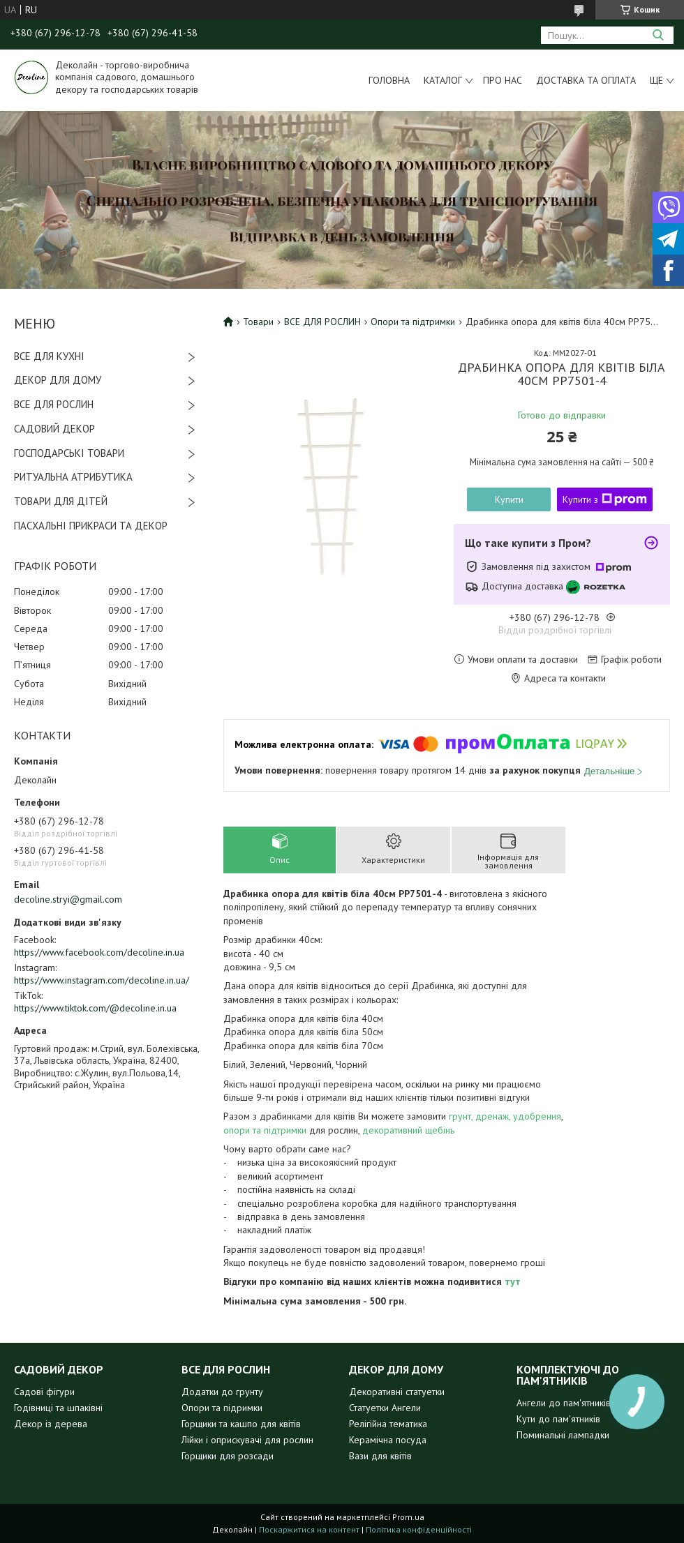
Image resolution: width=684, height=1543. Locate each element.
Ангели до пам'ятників (563, 1403)
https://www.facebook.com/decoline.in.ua (99, 952)
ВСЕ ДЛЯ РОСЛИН (54, 404)
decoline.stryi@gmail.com (68, 899)
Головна (389, 80)
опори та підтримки (264, 1130)
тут (513, 1281)
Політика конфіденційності (419, 1529)
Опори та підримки (221, 1407)
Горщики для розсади (227, 1456)
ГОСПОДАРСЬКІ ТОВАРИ (69, 453)
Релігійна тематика (388, 1423)
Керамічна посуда (387, 1439)
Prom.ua (408, 1517)
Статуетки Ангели (385, 1407)
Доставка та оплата (586, 80)
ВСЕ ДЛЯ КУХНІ (49, 356)
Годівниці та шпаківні (58, 1407)
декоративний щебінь (408, 1130)
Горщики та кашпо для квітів (241, 1423)
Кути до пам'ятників (558, 1419)
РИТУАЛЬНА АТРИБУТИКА (73, 476)
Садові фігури (44, 1391)
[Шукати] (658, 35)
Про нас (502, 80)
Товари (258, 321)
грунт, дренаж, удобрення (505, 1116)
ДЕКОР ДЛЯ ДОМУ (57, 379)
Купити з (605, 499)
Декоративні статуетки (397, 1391)
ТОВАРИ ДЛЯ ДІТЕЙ (60, 501)
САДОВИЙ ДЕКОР (54, 428)
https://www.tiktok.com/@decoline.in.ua (95, 1008)
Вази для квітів (380, 1456)
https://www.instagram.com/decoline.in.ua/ (101, 980)
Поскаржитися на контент (309, 1529)
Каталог (443, 80)
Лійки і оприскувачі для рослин (247, 1439)
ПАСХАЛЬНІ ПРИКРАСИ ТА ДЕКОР (91, 525)
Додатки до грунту (222, 1391)
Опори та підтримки (413, 321)
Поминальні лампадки (562, 1435)
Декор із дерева (50, 1423)
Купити (509, 499)
